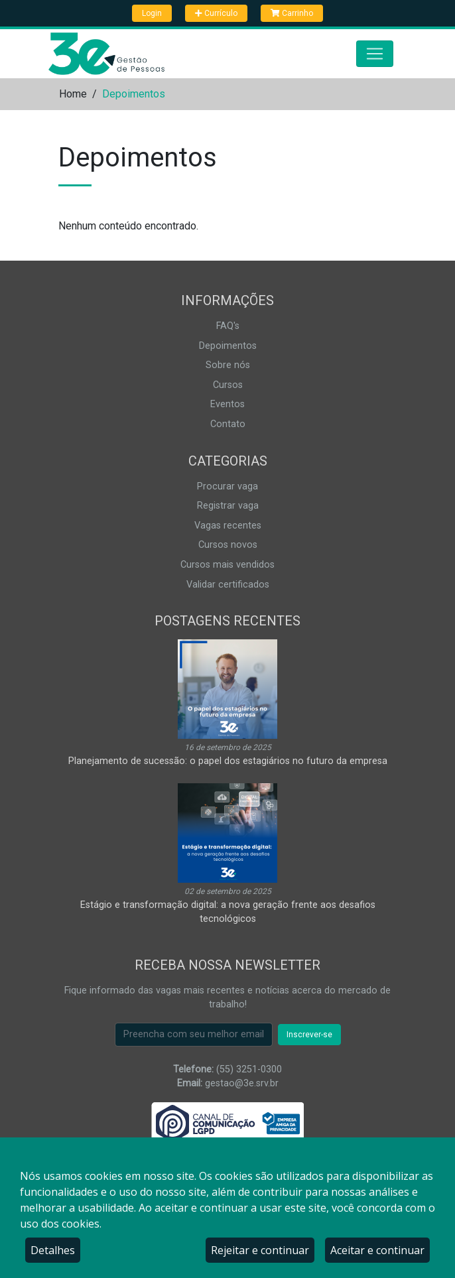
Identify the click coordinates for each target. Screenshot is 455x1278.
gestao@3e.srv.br (242, 1083)
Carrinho (292, 13)
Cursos (228, 385)
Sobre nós (228, 365)
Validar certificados (227, 584)
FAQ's (227, 326)
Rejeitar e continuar (260, 1250)
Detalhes (53, 1250)
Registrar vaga (228, 505)
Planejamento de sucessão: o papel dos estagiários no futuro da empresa (227, 761)
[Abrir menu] (374, 53)
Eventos (227, 404)
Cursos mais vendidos (227, 564)
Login (152, 13)
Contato (227, 424)
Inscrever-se (309, 1034)
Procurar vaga (227, 486)
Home (73, 94)
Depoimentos (228, 345)
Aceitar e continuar (377, 1250)
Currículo (216, 13)
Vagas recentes (227, 525)
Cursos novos (227, 544)
